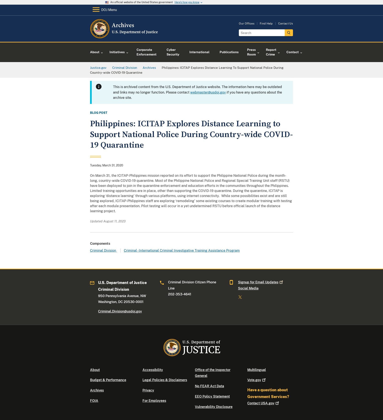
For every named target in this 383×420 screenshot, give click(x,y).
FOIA (94, 401)
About (95, 370)
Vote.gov (257, 380)
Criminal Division (103, 251)
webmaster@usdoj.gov (208, 92)
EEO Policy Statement (212, 396)
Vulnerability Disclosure (214, 407)
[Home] (124, 37)
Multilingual (256, 370)
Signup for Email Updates (261, 282)
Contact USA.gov (263, 403)
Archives (97, 390)
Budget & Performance (108, 380)
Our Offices (246, 23)
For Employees (154, 401)
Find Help (266, 23)
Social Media (248, 288)
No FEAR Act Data (209, 386)
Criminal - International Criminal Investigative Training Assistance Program (182, 251)
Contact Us (285, 23)
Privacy (148, 390)
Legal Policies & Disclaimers (164, 380)
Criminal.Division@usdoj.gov (120, 311)
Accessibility (152, 370)
